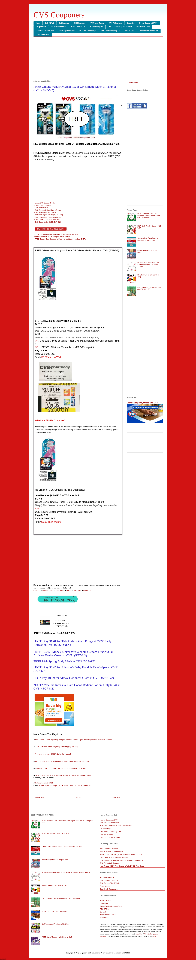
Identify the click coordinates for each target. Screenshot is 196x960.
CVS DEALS (49, 23)
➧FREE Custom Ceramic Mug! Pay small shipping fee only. (56, 234)
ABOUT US (104, 909)
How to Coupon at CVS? (148, 23)
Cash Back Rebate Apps (109, 889)
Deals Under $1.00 (78, 27)
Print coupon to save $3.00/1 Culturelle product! (53, 754)
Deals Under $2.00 (96, 27)
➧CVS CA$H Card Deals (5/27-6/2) (47, 220)
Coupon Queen (132, 82)
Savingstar (78, 590)
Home (38, 23)
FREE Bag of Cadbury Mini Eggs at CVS (57, 937)
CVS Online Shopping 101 (110, 31)
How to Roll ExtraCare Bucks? (111, 852)
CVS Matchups (79, 23)
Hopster (69, 590)
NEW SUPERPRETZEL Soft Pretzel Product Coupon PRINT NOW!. (60, 768)
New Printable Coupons (109, 849)
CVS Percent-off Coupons (109, 863)
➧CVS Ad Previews (41, 208)
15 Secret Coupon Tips (87, 31)
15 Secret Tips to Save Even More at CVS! (116, 826)
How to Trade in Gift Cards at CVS (54, 885)
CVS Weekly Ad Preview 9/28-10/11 (55, 924)
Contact (103, 912)
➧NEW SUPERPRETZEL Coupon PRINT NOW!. (52, 237)
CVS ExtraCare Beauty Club (110, 832)
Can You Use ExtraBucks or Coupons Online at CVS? (147, 239)
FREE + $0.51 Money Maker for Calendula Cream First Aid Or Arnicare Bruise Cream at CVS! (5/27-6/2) (73, 653)
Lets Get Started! (106, 834)
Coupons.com (47, 590)
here (154, 936)
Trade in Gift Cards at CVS (148, 31)
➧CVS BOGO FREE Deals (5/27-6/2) (48, 217)
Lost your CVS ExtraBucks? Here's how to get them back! (121, 860)
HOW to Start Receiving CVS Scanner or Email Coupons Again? (148, 265)
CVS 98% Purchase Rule (45, 31)
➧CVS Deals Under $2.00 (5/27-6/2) (47, 222)
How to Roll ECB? (143, 27)
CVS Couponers (59, 14)
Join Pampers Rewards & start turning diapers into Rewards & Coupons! (62, 761)
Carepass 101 (41, 27)
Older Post (116, 797)
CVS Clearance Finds (59, 27)
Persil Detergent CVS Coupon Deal (55, 860)
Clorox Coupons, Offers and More (142, 403)
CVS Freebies (64, 23)
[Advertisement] (98, 59)
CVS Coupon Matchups (48, 785)
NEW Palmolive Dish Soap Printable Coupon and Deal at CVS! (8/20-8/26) (148, 216)
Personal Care (75, 785)
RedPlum (37, 590)
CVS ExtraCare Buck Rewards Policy (114, 857)
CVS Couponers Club (66, 31)
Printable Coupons (107, 877)
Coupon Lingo (105, 829)
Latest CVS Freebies (43, 205)
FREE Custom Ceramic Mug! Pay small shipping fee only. (56, 747)
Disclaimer (104, 903)
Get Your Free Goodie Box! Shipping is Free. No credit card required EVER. (63, 775)
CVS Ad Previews (115, 23)
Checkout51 (87, 590)
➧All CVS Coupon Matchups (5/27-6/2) (48, 215)
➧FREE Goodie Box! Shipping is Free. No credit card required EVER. (60, 239)
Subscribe (131, 23)
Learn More (139, 934)
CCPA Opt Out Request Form (111, 906)
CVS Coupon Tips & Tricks (110, 837)
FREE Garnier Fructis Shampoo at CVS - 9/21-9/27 (149, 288)
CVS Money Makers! (96, 23)
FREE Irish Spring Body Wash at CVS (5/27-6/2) (64, 661)
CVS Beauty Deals (42, 35)
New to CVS (129, 31)
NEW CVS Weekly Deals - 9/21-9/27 (55, 834)
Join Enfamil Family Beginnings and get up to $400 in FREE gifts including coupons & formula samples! (74, 740)
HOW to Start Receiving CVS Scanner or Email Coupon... (121, 854)
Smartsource (60, 590)
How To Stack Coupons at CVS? (120, 27)
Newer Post (39, 797)
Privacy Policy (105, 900)
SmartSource (105, 886)
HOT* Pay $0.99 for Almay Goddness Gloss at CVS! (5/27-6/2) (74, 678)
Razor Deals (86, 785)
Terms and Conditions (108, 915)
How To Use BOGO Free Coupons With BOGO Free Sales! (122, 866)
